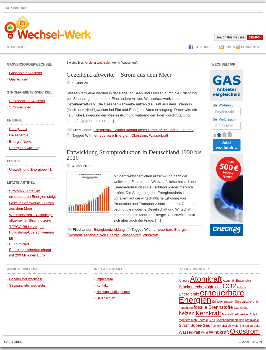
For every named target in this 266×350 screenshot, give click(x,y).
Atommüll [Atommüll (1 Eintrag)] (229, 280)
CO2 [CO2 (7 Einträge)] (229, 286)
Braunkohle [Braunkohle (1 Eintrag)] (243, 280)
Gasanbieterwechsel (25, 73)
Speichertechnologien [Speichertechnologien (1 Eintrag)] (230, 320)
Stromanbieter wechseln (27, 285)
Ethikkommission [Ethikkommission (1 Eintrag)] (223, 301)
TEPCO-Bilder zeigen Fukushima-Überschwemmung (31, 232)
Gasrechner (18, 79)
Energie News (20, 141)
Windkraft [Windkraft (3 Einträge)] (219, 332)
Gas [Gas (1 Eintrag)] (236, 307)
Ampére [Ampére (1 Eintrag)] (184, 280)
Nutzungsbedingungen (113, 292)
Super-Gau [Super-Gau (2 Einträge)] (200, 325)
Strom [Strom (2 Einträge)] (184, 325)
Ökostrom (139, 135)
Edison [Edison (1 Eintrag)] (241, 287)
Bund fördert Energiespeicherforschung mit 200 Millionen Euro (30, 249)
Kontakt (102, 285)
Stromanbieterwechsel (27, 101)
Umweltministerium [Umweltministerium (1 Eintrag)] (240, 325)
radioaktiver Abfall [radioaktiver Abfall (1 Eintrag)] (245, 314)
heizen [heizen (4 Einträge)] (187, 313)
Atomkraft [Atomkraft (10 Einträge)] (206, 279)
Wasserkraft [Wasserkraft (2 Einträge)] (189, 332)
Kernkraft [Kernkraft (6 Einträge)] (208, 313)
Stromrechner (20, 107)
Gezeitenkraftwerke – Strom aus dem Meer (119, 74)
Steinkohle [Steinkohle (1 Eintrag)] (252, 320)
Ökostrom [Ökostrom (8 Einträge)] (245, 331)
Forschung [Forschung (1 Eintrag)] (186, 307)
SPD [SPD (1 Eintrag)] (212, 320)
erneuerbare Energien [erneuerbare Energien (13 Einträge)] (211, 296)
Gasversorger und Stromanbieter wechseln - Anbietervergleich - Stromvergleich (46, 30)
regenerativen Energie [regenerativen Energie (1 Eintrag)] (193, 320)
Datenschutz (105, 298)
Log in (257, 341)
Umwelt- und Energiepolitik (30, 169)
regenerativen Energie (102, 235)
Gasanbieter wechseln (25, 279)
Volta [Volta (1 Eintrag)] (257, 325)
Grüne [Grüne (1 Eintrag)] (244, 307)
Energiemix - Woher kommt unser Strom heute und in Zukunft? (143, 130)
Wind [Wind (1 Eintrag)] (204, 332)
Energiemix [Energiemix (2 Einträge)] (189, 294)
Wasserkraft (158, 135)
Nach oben (13, 341)
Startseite (16, 47)
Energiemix (18, 129)
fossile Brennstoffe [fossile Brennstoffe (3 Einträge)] (213, 307)
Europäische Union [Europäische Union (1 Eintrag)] (247, 301)
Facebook (203, 47)
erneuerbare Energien (111, 135)
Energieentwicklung (109, 229)
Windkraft (150, 235)
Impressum (104, 279)
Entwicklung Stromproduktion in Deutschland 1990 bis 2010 (133, 155)
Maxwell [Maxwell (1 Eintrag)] (227, 314)
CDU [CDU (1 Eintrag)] (218, 287)
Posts (230, 47)
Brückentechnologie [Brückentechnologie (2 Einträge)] (196, 287)
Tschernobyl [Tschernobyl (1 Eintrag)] (219, 325)
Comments (250, 47)
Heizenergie (18, 135)
